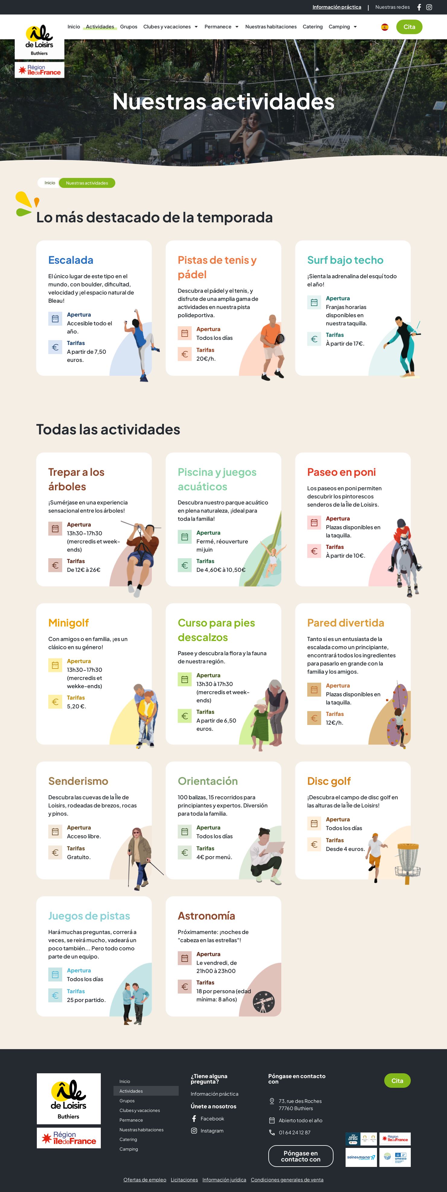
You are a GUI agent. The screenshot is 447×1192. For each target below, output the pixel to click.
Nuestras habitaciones (271, 26)
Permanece (222, 26)
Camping (343, 26)
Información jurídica (224, 1179)
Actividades (100, 26)
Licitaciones (183, 1179)
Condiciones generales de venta (289, 1179)
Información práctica (214, 1093)
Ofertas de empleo (142, 1179)
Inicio (74, 26)
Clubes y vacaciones (171, 26)
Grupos (128, 26)
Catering (313, 26)
